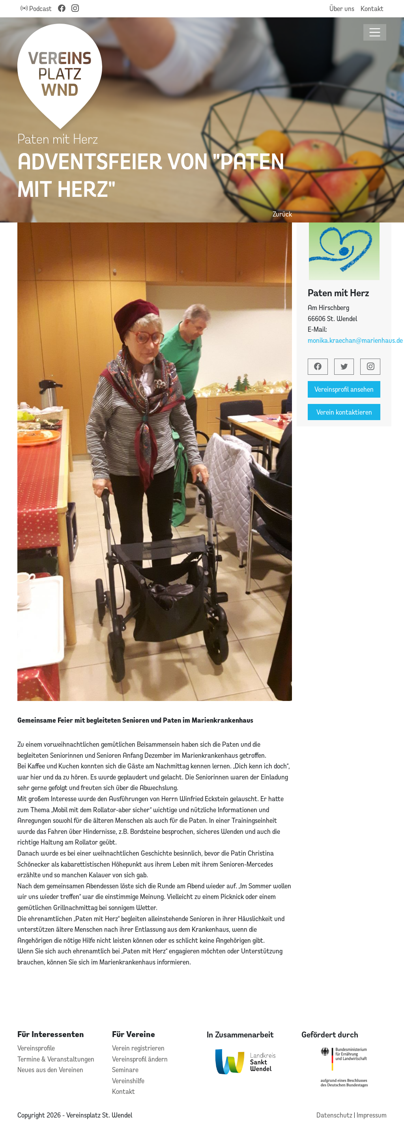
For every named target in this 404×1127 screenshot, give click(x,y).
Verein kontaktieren (344, 412)
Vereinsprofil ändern (140, 1058)
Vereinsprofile (36, 1047)
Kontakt (372, 8)
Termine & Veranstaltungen (55, 1058)
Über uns (341, 8)
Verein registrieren (138, 1047)
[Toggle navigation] (375, 32)
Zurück (282, 214)
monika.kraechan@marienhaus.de (355, 340)
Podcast (36, 8)
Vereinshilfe (128, 1080)
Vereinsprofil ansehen (344, 389)
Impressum (372, 1115)
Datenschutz (335, 1115)
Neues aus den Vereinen (50, 1069)
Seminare (125, 1069)
